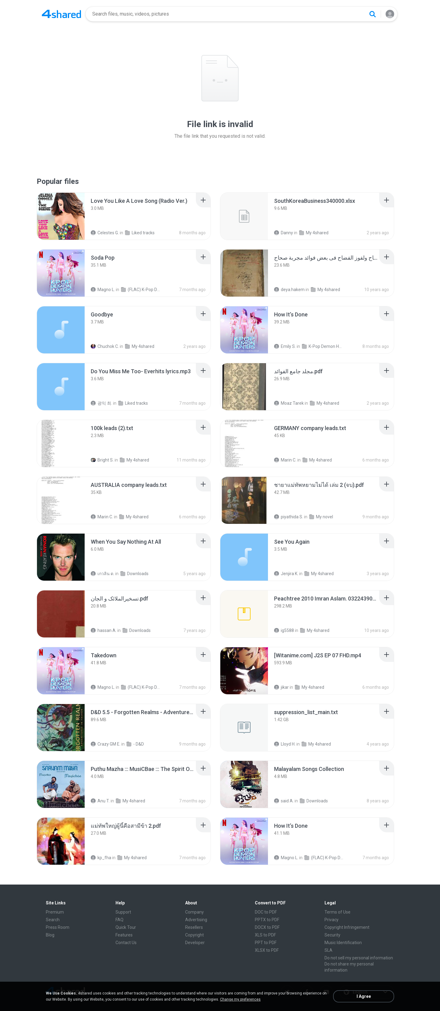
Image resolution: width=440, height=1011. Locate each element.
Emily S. (285, 346)
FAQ (119, 919)
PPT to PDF (266, 942)
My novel (321, 516)
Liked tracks (140, 232)
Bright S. (102, 460)
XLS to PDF (265, 935)
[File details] (61, 216)
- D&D (135, 744)
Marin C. (285, 460)
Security (332, 935)
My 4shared (313, 232)
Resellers (194, 927)
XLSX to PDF (267, 950)
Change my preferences (240, 999)
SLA (328, 950)
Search (53, 919)
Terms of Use (337, 912)
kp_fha (101, 857)
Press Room (57, 927)
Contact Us (126, 942)
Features (124, 935)
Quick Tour (126, 927)
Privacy (331, 919)
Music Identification (343, 942)
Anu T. (100, 800)
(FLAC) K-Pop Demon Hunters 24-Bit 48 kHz (141, 289)
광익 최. (101, 403)
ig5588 (284, 630)
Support (123, 912)
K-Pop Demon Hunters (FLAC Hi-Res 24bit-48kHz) (322, 346)
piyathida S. (288, 516)
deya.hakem (289, 289)
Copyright (194, 935)
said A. (284, 800)
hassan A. (103, 630)
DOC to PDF (266, 912)
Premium (55, 912)
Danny (283, 232)
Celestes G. (105, 232)
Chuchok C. (105, 346)
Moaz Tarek (289, 403)
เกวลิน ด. (102, 573)
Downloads (134, 573)
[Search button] (372, 14)
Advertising (196, 919)
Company (194, 912)
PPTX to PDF (267, 919)
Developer (195, 942)
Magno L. (103, 289)
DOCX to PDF (267, 927)
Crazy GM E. (105, 744)
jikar (281, 687)
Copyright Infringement (346, 927)
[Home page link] (61, 14)
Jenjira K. (286, 573)
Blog (50, 935)
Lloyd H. (284, 744)
